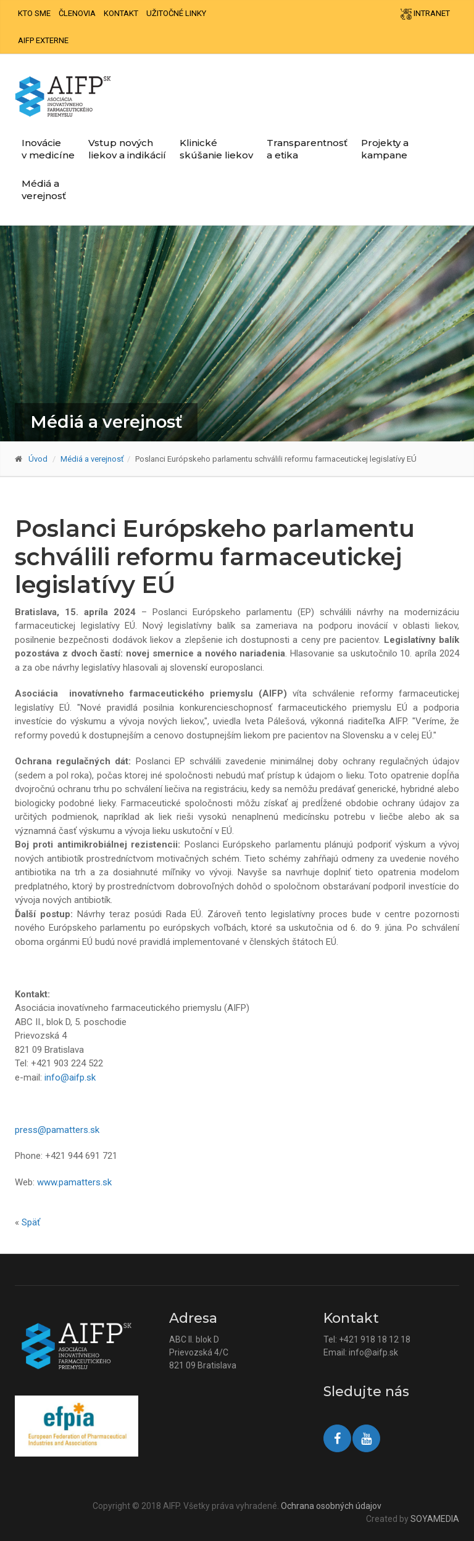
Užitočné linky (176, 13)
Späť (31, 1222)
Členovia (77, 13)
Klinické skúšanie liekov (216, 149)
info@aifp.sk (70, 1077)
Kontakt (121, 13)
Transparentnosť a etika (307, 149)
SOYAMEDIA (434, 1519)
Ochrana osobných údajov (331, 1506)
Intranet (425, 14)
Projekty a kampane (385, 149)
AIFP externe (43, 40)
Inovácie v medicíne (48, 149)
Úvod (38, 459)
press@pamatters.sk (57, 1129)
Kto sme (34, 13)
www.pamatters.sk (74, 1182)
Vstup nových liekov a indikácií (127, 149)
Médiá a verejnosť (44, 190)
